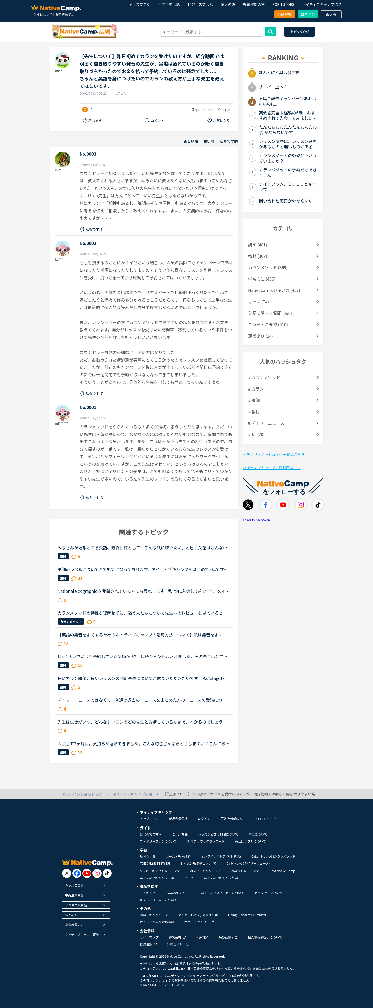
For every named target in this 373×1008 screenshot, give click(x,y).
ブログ (188, 877)
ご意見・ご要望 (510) (268, 324)
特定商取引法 (228, 937)
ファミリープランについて (158, 841)
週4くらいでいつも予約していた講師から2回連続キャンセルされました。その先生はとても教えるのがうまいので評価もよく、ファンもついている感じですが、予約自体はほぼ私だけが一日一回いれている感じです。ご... (142, 656)
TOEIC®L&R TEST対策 (155, 863)
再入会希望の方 (231, 818)
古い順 (209, 141)
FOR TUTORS (283, 4)
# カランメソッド (264, 377)
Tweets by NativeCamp (256, 520)
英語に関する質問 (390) (270, 313)
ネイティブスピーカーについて (222, 893)
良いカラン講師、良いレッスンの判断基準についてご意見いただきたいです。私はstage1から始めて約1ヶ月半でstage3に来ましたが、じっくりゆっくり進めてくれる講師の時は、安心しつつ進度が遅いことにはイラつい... (143, 678)
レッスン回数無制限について (218, 834)
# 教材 (254, 411)
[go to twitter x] (66, 873)
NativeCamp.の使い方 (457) (274, 290)
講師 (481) (257, 244)
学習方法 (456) (261, 279)
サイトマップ (149, 937)
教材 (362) (257, 256)
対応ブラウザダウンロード (206, 841)
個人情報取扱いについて (265, 937)
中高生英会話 (169, 4)
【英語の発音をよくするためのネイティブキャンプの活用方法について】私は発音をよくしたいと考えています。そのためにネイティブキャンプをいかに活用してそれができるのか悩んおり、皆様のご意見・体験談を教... (142, 634)
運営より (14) (260, 336)
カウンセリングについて (271, 893)
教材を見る (147, 856)
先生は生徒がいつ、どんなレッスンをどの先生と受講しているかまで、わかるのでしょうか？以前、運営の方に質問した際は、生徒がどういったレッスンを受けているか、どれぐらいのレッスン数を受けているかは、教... (142, 722)
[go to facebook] (76, 873)
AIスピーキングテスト (205, 870)
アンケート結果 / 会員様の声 (198, 915)
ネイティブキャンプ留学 (321, 4)
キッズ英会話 (139, 4)
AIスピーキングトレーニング (160, 870)
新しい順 (191, 141)
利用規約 (202, 937)
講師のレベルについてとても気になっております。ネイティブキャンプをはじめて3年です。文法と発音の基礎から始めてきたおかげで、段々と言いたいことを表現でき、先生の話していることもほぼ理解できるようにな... (143, 569)
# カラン (256, 389)
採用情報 (148, 944)
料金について (258, 834)
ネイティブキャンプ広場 (157, 877)
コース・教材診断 (178, 856)
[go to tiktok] (107, 873)
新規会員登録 (178, 818)
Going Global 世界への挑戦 (247, 915)
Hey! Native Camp (282, 870)
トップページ (149, 818)
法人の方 (228, 4)
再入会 (331, 14)
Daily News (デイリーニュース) (248, 863)
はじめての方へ (151, 834)
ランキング (147, 893)
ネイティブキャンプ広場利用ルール (271, 467)
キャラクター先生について (158, 900)
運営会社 (177, 937)
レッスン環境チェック (198, 863)
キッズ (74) (258, 301)
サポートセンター (199, 922)
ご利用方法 (180, 834)
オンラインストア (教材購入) (221, 856)
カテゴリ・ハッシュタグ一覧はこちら (274, 454)
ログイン (308, 14)
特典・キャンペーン (154, 915)
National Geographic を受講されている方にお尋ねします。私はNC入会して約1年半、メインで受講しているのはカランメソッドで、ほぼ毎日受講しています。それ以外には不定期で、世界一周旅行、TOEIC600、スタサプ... (144, 591)
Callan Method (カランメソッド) (274, 856)
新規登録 (284, 14)
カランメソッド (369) (268, 267)
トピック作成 (299, 31)
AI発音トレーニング (245, 870)
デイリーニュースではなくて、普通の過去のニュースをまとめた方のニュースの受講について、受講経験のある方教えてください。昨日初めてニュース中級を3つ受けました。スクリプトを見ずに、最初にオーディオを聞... (143, 700)
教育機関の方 (254, 4)
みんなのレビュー (178, 893)
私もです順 (229, 141)
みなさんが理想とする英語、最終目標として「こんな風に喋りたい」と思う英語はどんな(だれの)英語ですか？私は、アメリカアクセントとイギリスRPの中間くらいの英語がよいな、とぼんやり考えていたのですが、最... (143, 547)
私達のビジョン (178, 944)
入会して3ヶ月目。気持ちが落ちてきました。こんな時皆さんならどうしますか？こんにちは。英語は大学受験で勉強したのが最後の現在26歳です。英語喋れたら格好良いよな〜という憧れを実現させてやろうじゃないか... (142, 743)
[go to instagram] (97, 873)
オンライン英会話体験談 (157, 922)
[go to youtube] (86, 873)
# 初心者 (256, 434)
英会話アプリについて (250, 841)
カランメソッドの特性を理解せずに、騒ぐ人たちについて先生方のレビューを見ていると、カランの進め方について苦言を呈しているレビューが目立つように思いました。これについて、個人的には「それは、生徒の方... (142, 613)
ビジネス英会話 (200, 4)
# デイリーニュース (266, 423)
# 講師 (254, 400)
